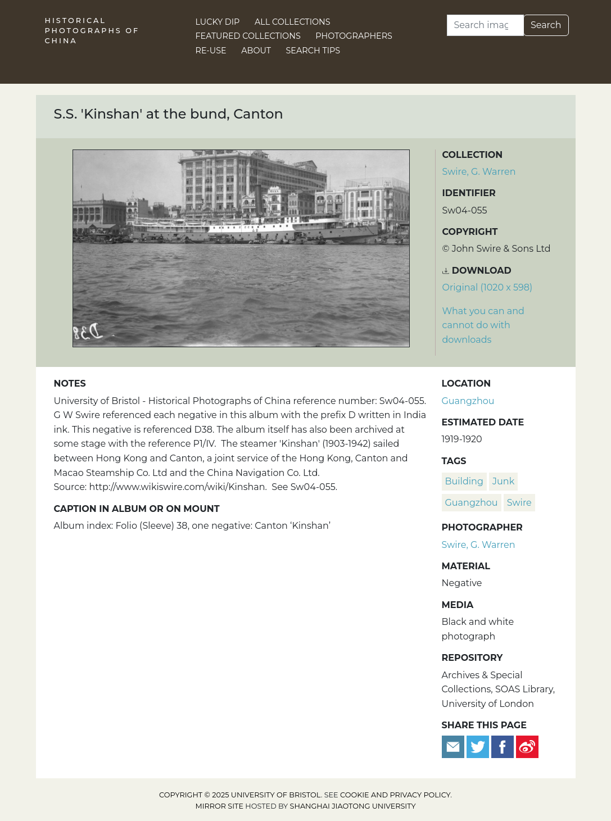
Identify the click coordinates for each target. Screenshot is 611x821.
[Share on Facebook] (502, 746)
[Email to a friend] (454, 746)
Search (546, 25)
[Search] (485, 25)
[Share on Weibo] (527, 746)
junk (503, 481)
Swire (519, 502)
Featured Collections (248, 36)
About (256, 51)
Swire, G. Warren (479, 171)
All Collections (293, 22)
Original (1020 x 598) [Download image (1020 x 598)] (487, 287)
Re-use (211, 51)
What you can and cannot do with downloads (483, 325)
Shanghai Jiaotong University (353, 806)
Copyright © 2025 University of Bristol (240, 795)
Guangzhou (468, 401)
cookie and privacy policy (395, 795)
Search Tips (313, 51)
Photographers (353, 36)
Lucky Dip (218, 22)
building (464, 481)
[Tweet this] (479, 746)
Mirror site (219, 806)
